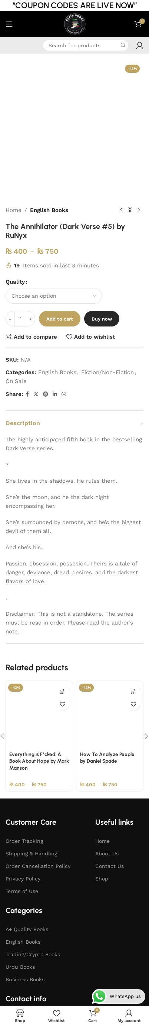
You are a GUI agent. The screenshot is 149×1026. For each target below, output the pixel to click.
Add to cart (59, 199)
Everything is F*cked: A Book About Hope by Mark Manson (39, 641)
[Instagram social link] (61, 935)
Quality (15, 162)
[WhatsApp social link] (63, 275)
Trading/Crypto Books (33, 835)
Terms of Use (22, 771)
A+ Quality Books (27, 810)
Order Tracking (24, 721)
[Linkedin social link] (54, 275)
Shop (101, 759)
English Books (49, 90)
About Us (107, 734)
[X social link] (36, 275)
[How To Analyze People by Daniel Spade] (109, 594)
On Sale (16, 261)
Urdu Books (20, 847)
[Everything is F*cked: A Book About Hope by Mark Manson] (39, 594)
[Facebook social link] (27, 275)
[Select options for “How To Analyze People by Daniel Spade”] (133, 571)
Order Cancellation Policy (38, 746)
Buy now (102, 199)
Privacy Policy (23, 759)
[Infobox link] (11, 45)
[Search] (86, 45)
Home (13, 90)
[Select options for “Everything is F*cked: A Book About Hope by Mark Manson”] (62, 571)
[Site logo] (74, 23)
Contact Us (109, 746)
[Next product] (139, 90)
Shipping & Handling (31, 734)
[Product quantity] (20, 199)
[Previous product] (121, 90)
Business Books (25, 860)
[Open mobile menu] (9, 24)
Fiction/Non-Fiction (107, 252)
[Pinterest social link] (45, 275)
